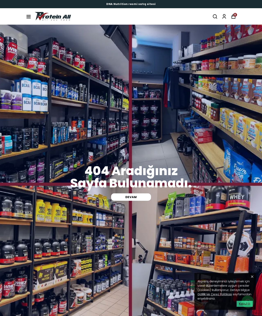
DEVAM (131, 197)
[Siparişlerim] (224, 16)
